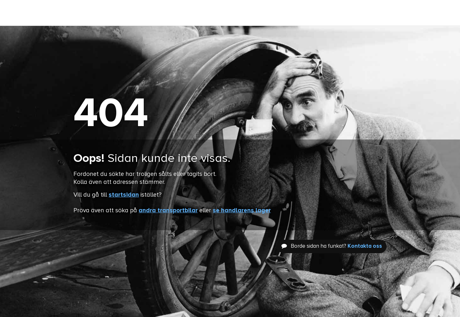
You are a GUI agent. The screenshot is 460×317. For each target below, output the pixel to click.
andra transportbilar (168, 211)
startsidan (124, 195)
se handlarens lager (242, 211)
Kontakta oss (365, 246)
